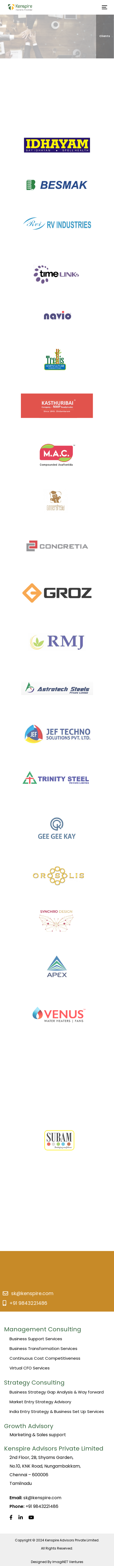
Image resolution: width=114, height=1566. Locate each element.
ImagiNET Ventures (67, 1562)
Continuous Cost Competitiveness (45, 1358)
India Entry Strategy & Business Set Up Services (57, 1411)
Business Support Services (36, 1339)
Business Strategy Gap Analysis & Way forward (57, 1392)
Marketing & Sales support (38, 1435)
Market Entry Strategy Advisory (40, 1402)
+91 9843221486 (28, 1303)
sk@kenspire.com (32, 1293)
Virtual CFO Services (30, 1368)
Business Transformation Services (43, 1348)
